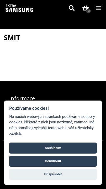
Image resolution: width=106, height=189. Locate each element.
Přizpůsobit (53, 174)
